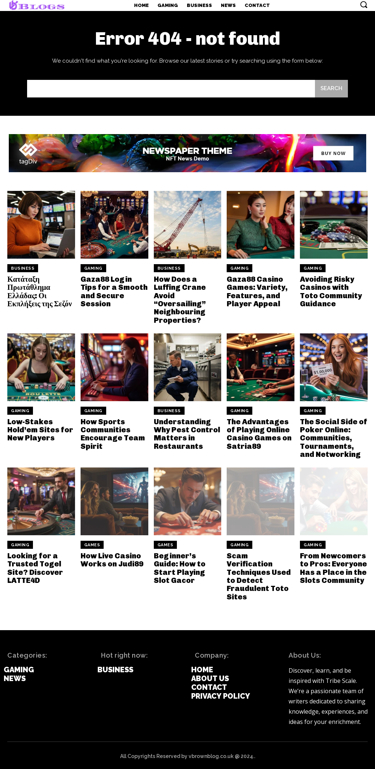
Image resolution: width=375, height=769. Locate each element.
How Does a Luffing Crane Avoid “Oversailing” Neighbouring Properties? (180, 299)
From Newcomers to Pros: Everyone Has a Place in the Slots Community (333, 566)
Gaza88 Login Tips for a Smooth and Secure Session (114, 291)
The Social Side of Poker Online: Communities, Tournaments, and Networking (333, 437)
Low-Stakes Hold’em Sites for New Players (40, 429)
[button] (364, 4)
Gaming (93, 268)
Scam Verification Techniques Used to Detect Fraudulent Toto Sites (259, 574)
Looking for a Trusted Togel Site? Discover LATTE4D (34, 566)
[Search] (331, 89)
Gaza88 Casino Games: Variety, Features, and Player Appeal (257, 291)
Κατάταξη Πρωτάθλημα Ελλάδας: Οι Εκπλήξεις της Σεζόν (39, 291)
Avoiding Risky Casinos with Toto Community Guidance (333, 291)
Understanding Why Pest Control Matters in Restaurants (186, 433)
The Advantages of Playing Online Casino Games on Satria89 (259, 433)
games (92, 543)
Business (22, 268)
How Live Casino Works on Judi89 (111, 558)
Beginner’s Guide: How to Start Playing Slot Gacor (187, 566)
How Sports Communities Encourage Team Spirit (113, 433)
